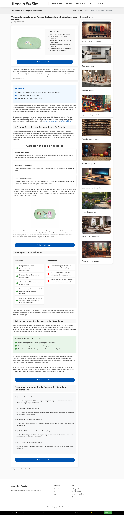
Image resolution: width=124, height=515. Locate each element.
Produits (61, 3)
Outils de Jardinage (89, 212)
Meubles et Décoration (90, 236)
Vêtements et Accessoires (92, 42)
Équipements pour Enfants (92, 115)
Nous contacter (77, 497)
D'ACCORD (108, 513)
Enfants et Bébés (65, 121)
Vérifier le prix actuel (45, 62)
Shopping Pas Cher (20, 486)
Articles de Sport (88, 163)
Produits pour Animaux (90, 139)
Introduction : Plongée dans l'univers (60, 35)
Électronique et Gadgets (91, 188)
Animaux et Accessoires (50, 121)
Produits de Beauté (89, 90)
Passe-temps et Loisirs (90, 261)
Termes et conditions (78, 494)
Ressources (73, 3)
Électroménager (88, 66)
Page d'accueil (49, 3)
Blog (83, 3)
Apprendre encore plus (97, 513)
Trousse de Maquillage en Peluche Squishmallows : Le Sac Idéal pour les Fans (44, 18)
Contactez (92, 3)
